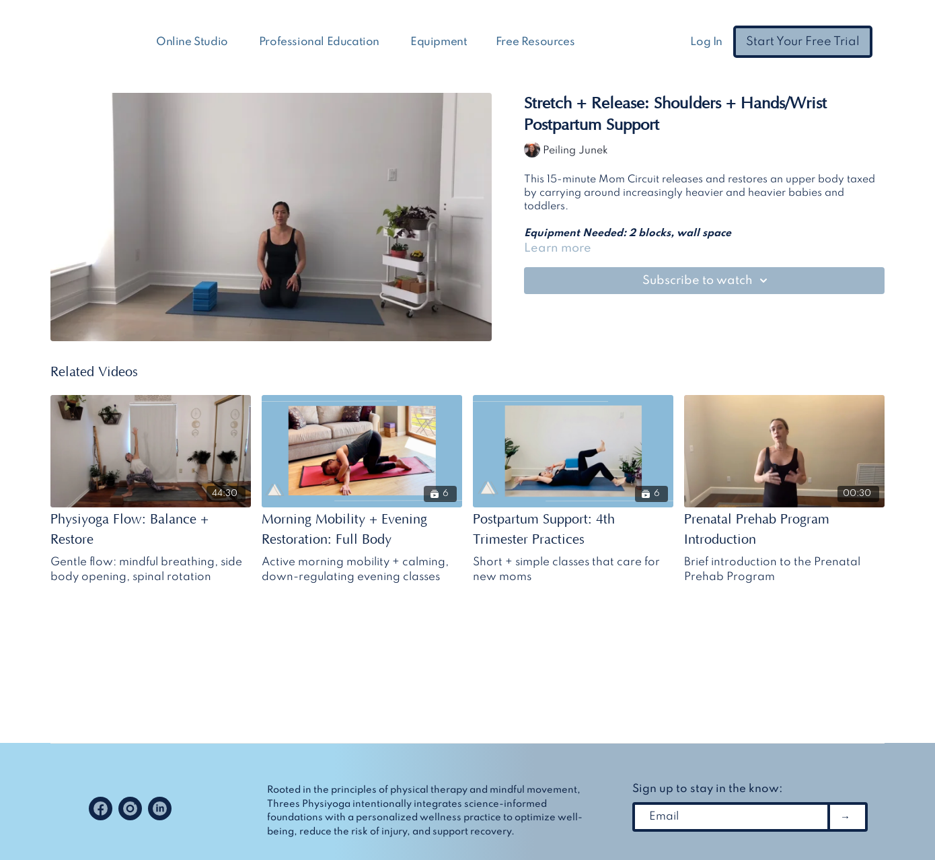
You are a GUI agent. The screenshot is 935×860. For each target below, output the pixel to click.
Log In (706, 42)
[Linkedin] (160, 808)
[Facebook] (100, 808)
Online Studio (193, 42)
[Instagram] (130, 808)
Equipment (438, 42)
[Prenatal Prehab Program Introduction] (784, 529)
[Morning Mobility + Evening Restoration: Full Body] (362, 529)
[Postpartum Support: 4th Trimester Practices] (573, 529)
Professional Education (320, 42)
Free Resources (536, 42)
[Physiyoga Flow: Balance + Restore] (150, 529)
